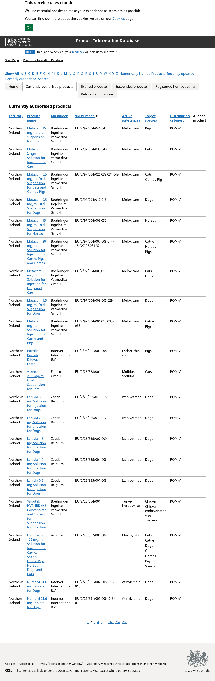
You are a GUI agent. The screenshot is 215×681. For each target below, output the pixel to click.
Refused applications (97, 94)
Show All (12, 73)
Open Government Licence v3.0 (78, 671)
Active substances (131, 118)
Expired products (94, 86)
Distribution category (180, 118)
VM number (85, 116)
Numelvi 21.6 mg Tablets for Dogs (37, 602)
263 (124, 622)
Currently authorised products (49, 86)
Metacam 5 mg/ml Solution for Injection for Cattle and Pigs (36, 332)
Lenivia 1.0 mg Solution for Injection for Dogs (36, 466)
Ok (29, 27)
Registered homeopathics (175, 86)
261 (111, 622)
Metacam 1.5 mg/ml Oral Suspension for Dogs (37, 307)
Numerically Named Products (142, 73)
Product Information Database (107, 40)
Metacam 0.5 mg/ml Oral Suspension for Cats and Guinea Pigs (37, 183)
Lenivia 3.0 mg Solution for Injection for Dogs (36, 403)
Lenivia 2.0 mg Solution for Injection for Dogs (36, 424)
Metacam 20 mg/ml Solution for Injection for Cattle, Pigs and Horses (36, 252)
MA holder (59, 116)
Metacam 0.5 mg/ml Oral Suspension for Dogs (37, 206)
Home (13, 86)
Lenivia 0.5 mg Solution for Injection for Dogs (36, 487)
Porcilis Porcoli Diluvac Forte (32, 357)
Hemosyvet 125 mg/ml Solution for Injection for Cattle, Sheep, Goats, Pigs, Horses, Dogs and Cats (36, 554)
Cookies (118, 18)
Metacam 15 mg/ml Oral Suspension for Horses (36, 227)
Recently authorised (20, 78)
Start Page (12, 60)
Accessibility (26, 664)
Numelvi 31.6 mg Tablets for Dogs (37, 586)
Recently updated (180, 73)
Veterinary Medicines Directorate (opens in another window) (126, 664)
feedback (78, 52)
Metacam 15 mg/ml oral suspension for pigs (36, 134)
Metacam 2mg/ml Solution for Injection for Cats (36, 158)
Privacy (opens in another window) (60, 664)
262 (117, 622)
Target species (151, 118)
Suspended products (131, 86)
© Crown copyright (197, 670)
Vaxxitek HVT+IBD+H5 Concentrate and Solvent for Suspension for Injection (36, 514)
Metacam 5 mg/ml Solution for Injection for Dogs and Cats (36, 282)
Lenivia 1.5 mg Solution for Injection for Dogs (36, 445)
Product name (33, 118)
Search (43, 78)
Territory (16, 116)
